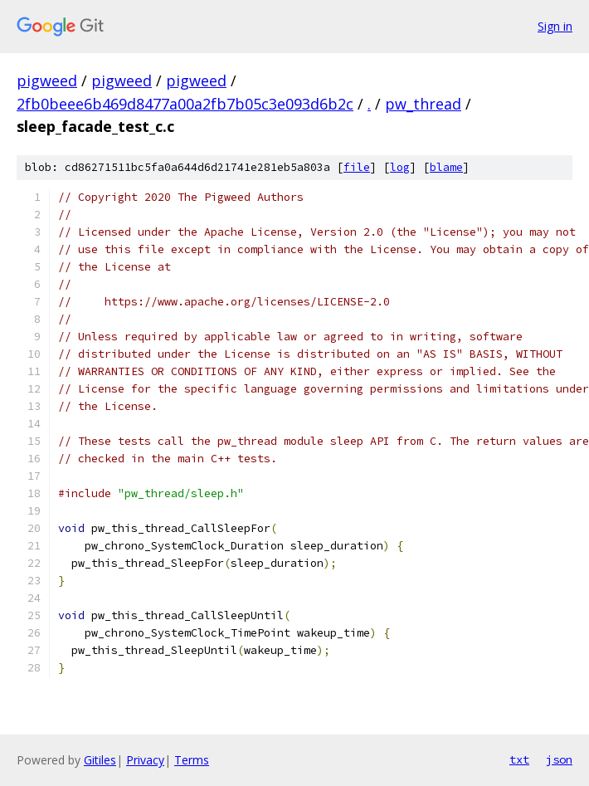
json (559, 759)
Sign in (555, 26)
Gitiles (100, 760)
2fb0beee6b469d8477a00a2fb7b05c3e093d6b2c (185, 104)
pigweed (47, 80)
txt (519, 759)
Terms (191, 760)
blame (446, 167)
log (400, 167)
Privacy (145, 760)
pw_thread (423, 104)
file (356, 167)
